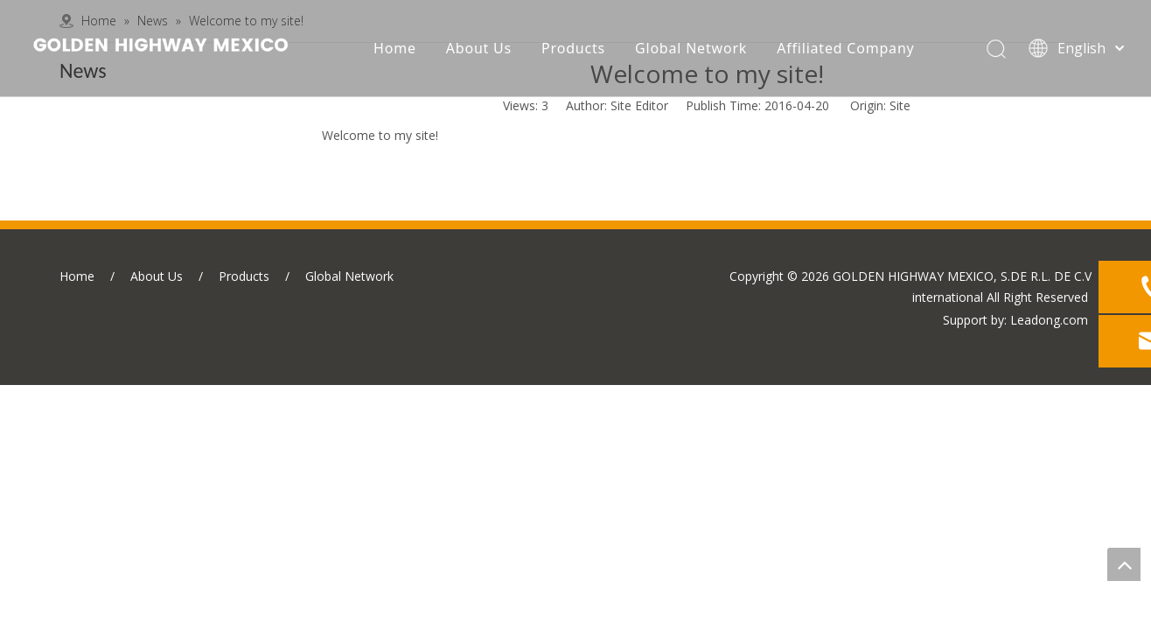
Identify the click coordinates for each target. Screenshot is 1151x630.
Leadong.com (1049, 320)
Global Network (691, 48)
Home (394, 48)
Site (899, 105)
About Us (479, 48)
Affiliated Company (845, 48)
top (1124, 564)
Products (573, 48)
